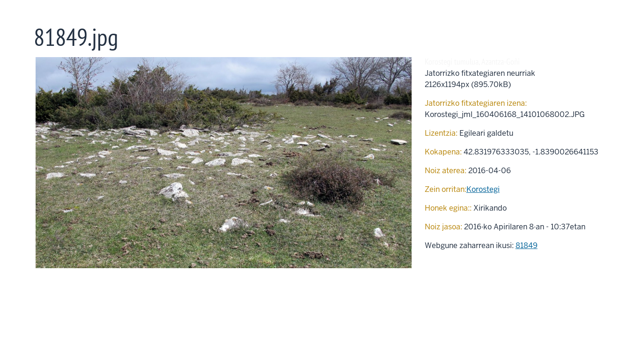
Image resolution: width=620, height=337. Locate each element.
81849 (527, 245)
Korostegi (483, 189)
